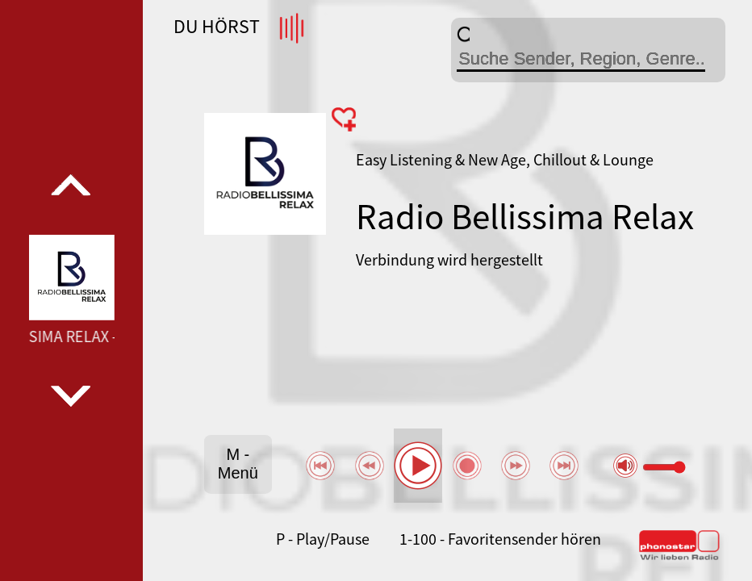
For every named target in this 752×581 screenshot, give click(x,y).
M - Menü (238, 463)
